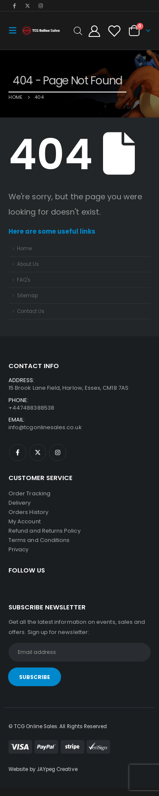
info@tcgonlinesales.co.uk (45, 427)
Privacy (18, 549)
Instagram (57, 452)
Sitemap (27, 295)
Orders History (28, 512)
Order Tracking (29, 493)
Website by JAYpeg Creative (43, 769)
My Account (24, 521)
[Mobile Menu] (15, 30)
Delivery (19, 503)
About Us (28, 264)
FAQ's (24, 280)
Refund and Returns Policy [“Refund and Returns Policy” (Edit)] (44, 531)
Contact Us (31, 311)
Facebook (17, 452)
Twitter (37, 452)
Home (24, 248)
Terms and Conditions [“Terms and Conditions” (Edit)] (39, 540)
